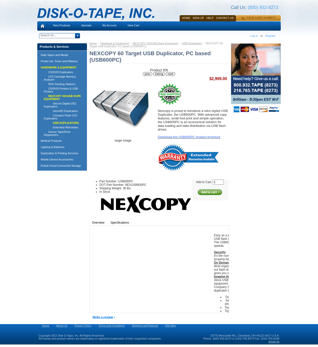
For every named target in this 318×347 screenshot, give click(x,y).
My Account (109, 25)
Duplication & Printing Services (59, 153)
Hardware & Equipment (115, 43)
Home (186, 17)
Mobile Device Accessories (57, 159)
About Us (61, 325)
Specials (86, 25)
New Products (61, 25)
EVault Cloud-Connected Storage (61, 165)
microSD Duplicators (61, 110)
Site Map (170, 325)
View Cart (133, 25)
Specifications (120, 222)
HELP (210, 17)
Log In (254, 35)
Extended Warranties (61, 127)
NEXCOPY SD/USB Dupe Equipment (155, 43)
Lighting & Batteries (52, 147)
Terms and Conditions (111, 325)
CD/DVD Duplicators (58, 72)
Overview (98, 222)
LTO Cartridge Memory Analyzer (60, 78)
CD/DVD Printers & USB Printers (61, 90)
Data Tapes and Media (54, 54)
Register (270, 35)
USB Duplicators (192, 43)
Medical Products (51, 140)
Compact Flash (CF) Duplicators (61, 117)
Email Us (274, 341)
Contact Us (225, 17)
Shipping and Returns (145, 325)
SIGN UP (198, 17)
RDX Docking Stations (59, 84)
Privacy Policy (82, 325)
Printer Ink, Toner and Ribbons (59, 61)
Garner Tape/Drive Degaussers (57, 133)
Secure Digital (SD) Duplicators (60, 105)
